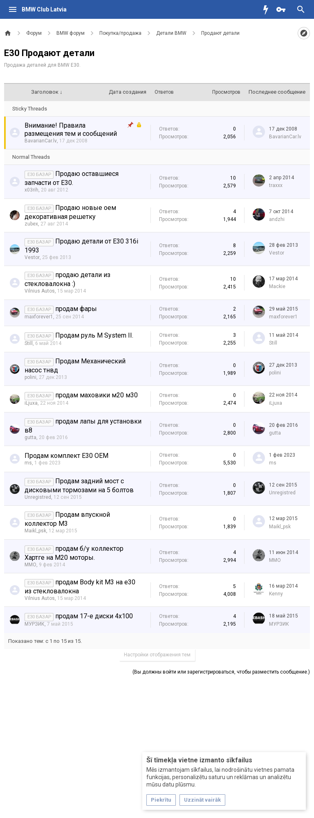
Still (29, 343)
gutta (30, 437)
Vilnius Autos (40, 291)
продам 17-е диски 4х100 (94, 616)
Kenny (276, 594)
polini (30, 377)
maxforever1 (39, 317)
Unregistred (38, 497)
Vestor (32, 257)
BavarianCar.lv (41, 141)
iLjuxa (31, 403)
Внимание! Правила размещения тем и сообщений (71, 129)
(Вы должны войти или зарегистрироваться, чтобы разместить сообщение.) (221, 672)
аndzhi (277, 219)
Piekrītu (161, 800)
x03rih (31, 190)
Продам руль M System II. (94, 335)
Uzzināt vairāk (202, 800)
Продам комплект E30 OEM (66, 456)
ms (28, 463)
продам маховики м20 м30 (96, 395)
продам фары (76, 309)
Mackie (277, 286)
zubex (31, 224)
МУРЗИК (35, 624)
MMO (30, 565)
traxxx (276, 185)
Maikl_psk (35, 531)
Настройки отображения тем (157, 655)
